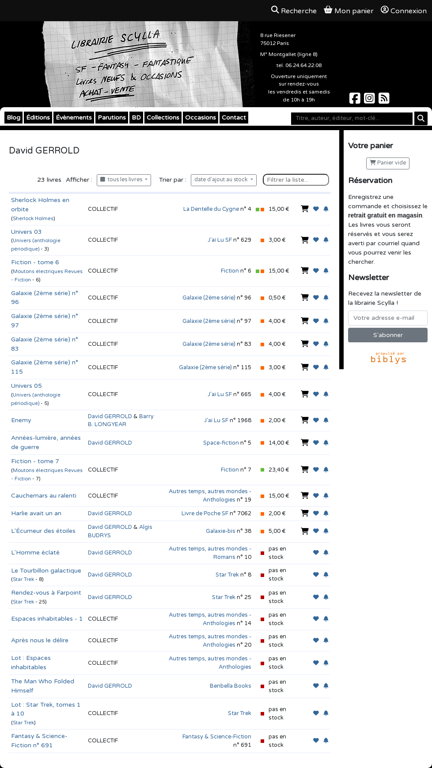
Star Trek (23, 579)
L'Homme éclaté (35, 552)
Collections (163, 117)
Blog (13, 117)
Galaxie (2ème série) (208, 297)
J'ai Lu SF (220, 240)
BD (136, 117)
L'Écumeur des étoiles (43, 531)
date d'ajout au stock (221, 179)
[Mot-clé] (352, 118)
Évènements (74, 117)
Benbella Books (230, 685)
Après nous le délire (39, 640)
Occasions (200, 117)
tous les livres (122, 179)
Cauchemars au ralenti (43, 495)
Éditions (38, 117)
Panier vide (388, 163)
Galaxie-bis (220, 531)
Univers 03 (26, 232)
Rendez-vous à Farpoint (46, 592)
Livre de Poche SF (205, 513)
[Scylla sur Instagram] (370, 101)
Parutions (112, 117)
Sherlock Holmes (33, 218)
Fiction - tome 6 (35, 262)
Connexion (404, 10)
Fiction (230, 270)
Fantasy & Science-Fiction (216, 736)
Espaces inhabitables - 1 (47, 618)
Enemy (21, 420)
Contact (234, 117)
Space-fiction (221, 442)
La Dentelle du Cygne (211, 209)
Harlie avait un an (36, 513)
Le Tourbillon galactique (46, 570)
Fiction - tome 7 (35, 461)
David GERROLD (110, 416)
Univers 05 (26, 386)
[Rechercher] (421, 118)
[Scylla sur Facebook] (356, 101)
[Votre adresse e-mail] (388, 318)
